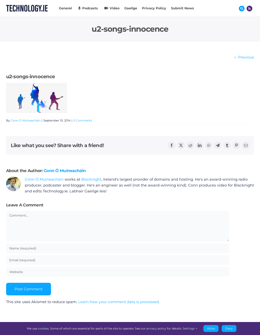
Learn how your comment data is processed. (119, 302)
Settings (190, 328)
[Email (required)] (117, 260)
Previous (246, 57)
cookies (43, 328)
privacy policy (156, 328)
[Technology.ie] (27, 6)
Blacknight (91, 179)
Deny (229, 328)
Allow (211, 328)
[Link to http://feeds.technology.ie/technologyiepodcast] (249, 8)
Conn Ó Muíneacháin (25, 120)
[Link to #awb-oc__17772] (242, 8)
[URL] (117, 272)
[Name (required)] (117, 248)
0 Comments (82, 120)
